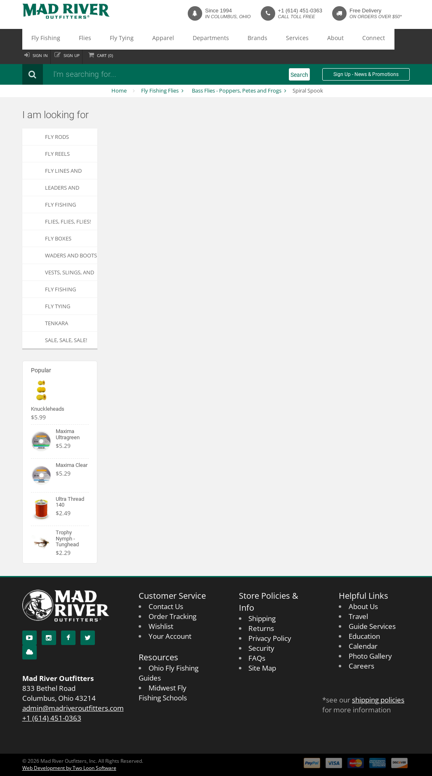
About (250, 39)
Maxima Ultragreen (68, 434)
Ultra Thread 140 (70, 502)
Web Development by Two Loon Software (69, 767)
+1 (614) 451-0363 (300, 10)
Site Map (262, 668)
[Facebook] (68, 638)
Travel (358, 616)
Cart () (121, 56)
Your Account (170, 636)
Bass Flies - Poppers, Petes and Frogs (236, 90)
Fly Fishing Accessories (61, 207)
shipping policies (378, 700)
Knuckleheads (47, 409)
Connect (278, 39)
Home (119, 90)
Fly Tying (94, 39)
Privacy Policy (269, 638)
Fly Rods (57, 136)
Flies (68, 39)
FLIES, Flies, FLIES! (68, 221)
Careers (361, 666)
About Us (363, 606)
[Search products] (131, 74)
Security (261, 648)
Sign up (81, 56)
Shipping (262, 618)
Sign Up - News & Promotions (366, 74)
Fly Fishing (40, 39)
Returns (261, 628)
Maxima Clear (71, 465)
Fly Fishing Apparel (60, 292)
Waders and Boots (71, 255)
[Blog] (29, 652)
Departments (160, 39)
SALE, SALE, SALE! (66, 340)
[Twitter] (87, 638)
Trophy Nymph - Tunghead (67, 538)
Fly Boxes (58, 238)
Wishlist (161, 626)
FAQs (256, 658)
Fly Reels (57, 153)
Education (364, 636)
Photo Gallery (370, 656)
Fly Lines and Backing (63, 173)
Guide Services (372, 626)
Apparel (124, 39)
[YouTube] (29, 638)
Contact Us (166, 606)
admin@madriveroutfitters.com (73, 708)
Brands (194, 39)
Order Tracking (172, 616)
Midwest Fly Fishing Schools (163, 692)
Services (223, 39)
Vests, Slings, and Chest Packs (69, 275)
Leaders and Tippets (62, 190)
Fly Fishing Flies (160, 90)
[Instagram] (49, 638)
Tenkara (56, 323)
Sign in (43, 56)
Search (299, 74)
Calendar (363, 646)
